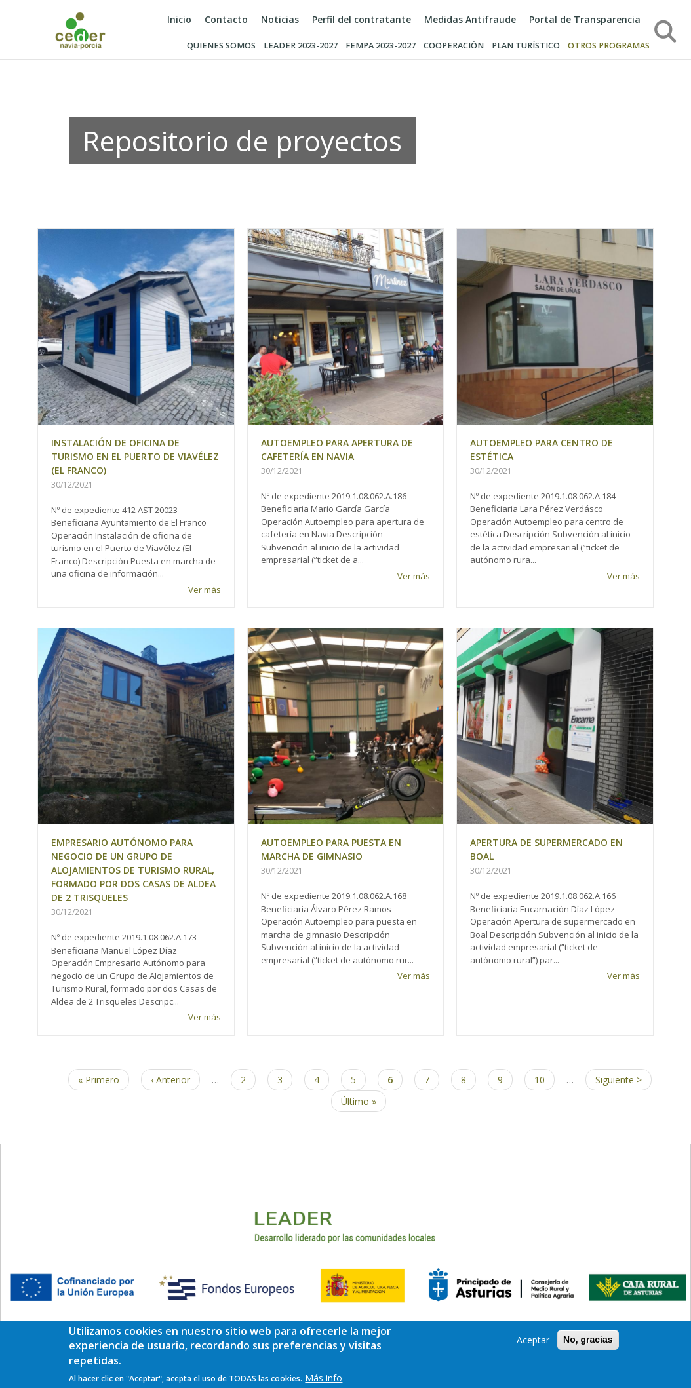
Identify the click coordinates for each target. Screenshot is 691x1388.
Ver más (204, 590)
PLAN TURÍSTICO (526, 45)
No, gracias (587, 1343)
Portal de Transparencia (585, 19)
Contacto (226, 19)
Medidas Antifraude (470, 19)
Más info (323, 1381)
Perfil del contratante (361, 19)
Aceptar (533, 1343)
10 (544, 1079)
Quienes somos (221, 45)
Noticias (280, 19)
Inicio (179, 19)
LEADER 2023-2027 (301, 45)
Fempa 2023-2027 (381, 45)
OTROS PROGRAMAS (609, 45)
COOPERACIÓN (454, 45)
